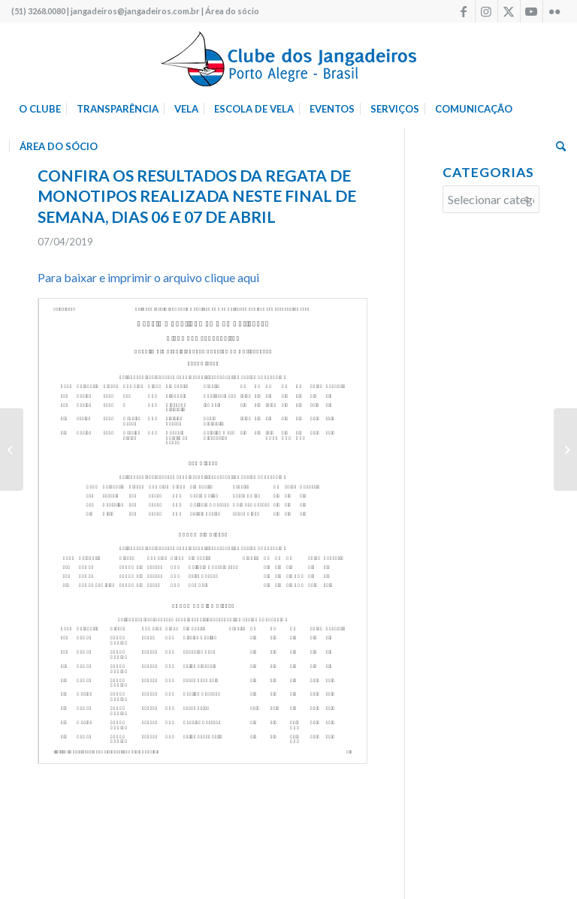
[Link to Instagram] (486, 11)
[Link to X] (509, 11)
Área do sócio (232, 11)
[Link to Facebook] (464, 11)
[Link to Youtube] (531, 11)
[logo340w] (288, 56)
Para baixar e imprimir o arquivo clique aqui (148, 277)
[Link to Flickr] (554, 11)
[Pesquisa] (557, 146)
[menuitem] (39, 109)
